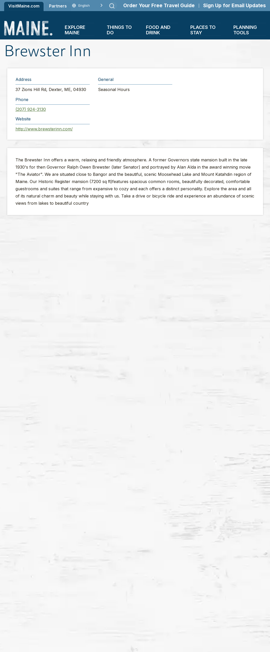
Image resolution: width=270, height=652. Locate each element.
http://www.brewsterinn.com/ (44, 128)
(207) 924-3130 (30, 109)
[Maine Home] (28, 28)
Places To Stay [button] (203, 29)
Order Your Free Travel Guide (159, 6)
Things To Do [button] (119, 29)
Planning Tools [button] (245, 29)
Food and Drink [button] (158, 29)
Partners (58, 6)
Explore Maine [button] (75, 29)
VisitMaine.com (23, 6)
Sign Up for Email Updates (234, 6)
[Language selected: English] (87, 5)
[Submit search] (112, 6)
